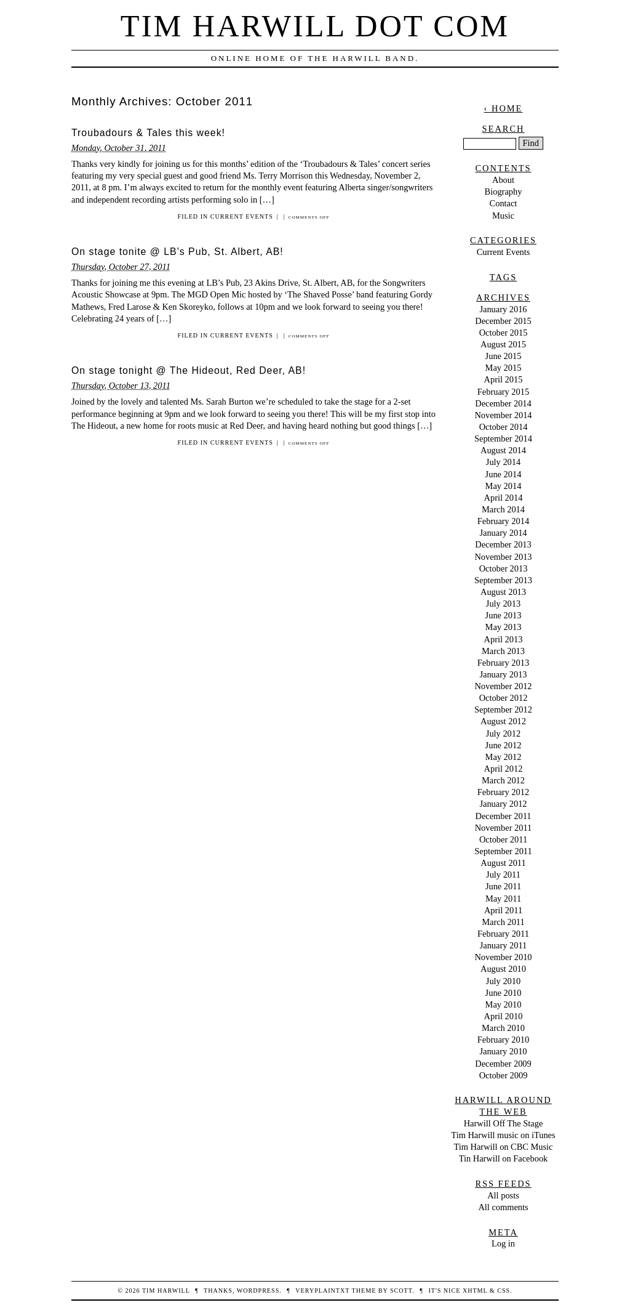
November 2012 (503, 686)
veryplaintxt (322, 1290)
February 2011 (503, 934)
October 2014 (503, 427)
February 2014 (503, 521)
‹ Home (503, 108)
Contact (503, 203)
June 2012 (503, 745)
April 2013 (503, 639)
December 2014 (503, 403)
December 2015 (503, 321)
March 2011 (503, 922)
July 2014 (503, 462)
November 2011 (503, 828)
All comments (503, 1207)
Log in (503, 1243)
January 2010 (503, 1051)
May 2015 (503, 368)
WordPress (258, 1290)
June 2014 (503, 474)
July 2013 (503, 603)
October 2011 (503, 839)
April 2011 (503, 910)
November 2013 (503, 557)
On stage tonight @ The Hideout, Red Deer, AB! (188, 370)
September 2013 (503, 580)
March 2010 (503, 1028)
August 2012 (503, 721)
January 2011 (503, 945)
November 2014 (503, 415)
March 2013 (503, 651)
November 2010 (503, 957)
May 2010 (503, 1004)
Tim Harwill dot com (315, 26)
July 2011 (503, 874)
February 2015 (503, 392)
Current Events (241, 216)
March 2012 (503, 780)
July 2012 (503, 733)
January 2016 (503, 309)
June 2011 (503, 886)
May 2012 (503, 757)
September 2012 (503, 709)
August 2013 (503, 592)
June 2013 (503, 615)
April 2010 (503, 1016)
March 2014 (503, 509)
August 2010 (503, 969)
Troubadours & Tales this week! (148, 132)
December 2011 (504, 816)
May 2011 (503, 898)
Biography (503, 191)
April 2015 (503, 379)
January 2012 (503, 804)
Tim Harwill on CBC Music (503, 1147)
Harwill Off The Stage (503, 1123)
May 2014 (503, 486)
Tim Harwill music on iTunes (503, 1135)
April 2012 (503, 769)
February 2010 (503, 1039)
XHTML (475, 1290)
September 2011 (503, 851)
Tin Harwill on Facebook (503, 1158)
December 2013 (503, 544)
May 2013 (503, 627)
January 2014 (503, 533)
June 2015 (503, 356)
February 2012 (503, 792)
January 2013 (503, 674)
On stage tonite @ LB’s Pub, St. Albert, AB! (177, 251)
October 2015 (503, 332)
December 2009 (503, 1064)
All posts (503, 1195)
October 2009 (503, 1075)
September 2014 (503, 438)
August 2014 (503, 450)
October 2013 (503, 568)
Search (503, 129)
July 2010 (503, 981)
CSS (503, 1290)
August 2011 (502, 863)
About (503, 180)
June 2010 (503, 993)
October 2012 (503, 698)
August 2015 (503, 344)
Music (503, 215)
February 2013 (503, 663)
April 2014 (503, 498)
